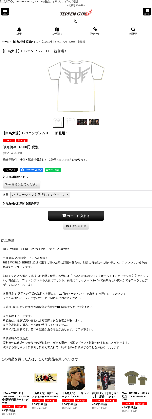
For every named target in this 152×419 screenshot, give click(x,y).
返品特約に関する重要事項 (21, 203)
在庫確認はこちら (15, 177)
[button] (5, 11)
